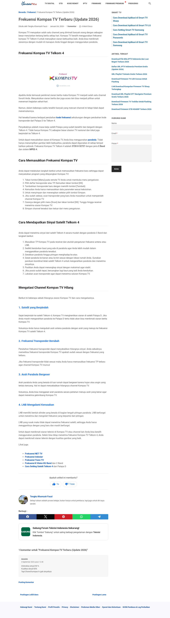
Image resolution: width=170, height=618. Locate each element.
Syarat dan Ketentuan (111, 607)
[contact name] (131, 127)
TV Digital (49, 3)
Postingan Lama (99, 595)
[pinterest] (63, 516)
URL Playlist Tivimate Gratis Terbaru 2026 (129, 74)
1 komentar (71, 26)
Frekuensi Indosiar (34, 457)
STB (61, 3)
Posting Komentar (26, 582)
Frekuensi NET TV (33, 453)
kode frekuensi (63, 117)
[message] (131, 153)
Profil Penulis (54, 607)
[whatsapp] (81, 516)
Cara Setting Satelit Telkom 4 (39, 466)
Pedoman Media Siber (90, 607)
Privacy (65, 607)
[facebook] (28, 516)
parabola (92, 140)
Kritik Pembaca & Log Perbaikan (136, 607)
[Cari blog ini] (149, 3)
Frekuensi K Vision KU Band (38, 463)
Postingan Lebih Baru (29, 595)
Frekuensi (133, 3)
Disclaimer (74, 607)
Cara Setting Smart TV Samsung (128, 30)
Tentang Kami (40, 607)
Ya (55, 484)
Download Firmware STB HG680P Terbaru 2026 (131, 109)
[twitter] (45, 516)
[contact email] (131, 137)
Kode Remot (72, 3)
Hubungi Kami (26, 607)
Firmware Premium (115, 3)
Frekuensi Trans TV (34, 460)
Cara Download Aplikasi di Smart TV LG (132, 25)
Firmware (96, 3)
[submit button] (116, 169)
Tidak (70, 484)
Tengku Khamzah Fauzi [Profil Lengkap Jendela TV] (41, 496)
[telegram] (99, 516)
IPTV (85, 3)
